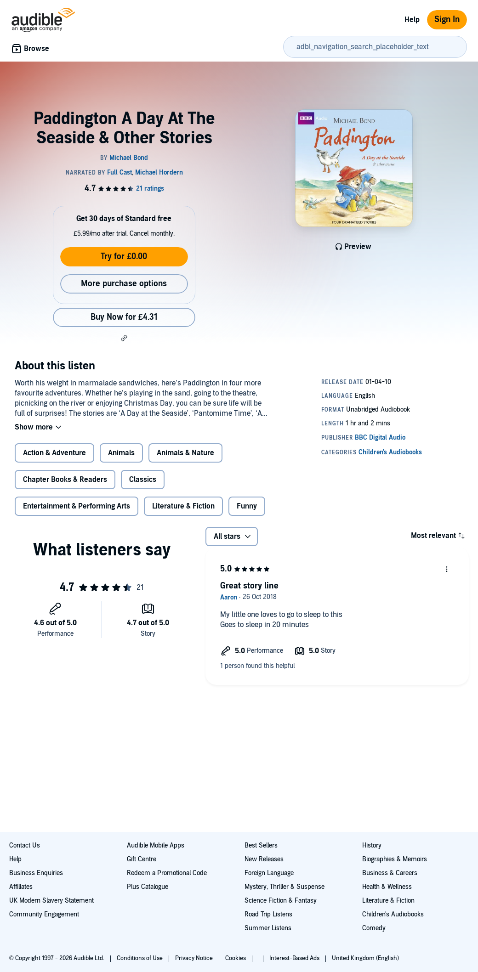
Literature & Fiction (183, 506)
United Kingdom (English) (365, 958)
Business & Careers (389, 873)
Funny (247, 506)
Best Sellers (261, 845)
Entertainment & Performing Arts (76, 506)
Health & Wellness (387, 887)
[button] (124, 338)
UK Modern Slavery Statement (51, 900)
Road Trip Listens (268, 914)
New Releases (264, 859)
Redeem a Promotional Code (167, 873)
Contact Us (24, 845)
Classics (142, 479)
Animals (121, 453)
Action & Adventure (54, 453)
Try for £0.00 (124, 256)
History (371, 845)
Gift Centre (141, 859)
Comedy (374, 928)
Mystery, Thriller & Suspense (284, 887)
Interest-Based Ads (295, 958)
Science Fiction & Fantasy (281, 900)
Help (412, 19)
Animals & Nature (185, 453)
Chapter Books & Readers (65, 479)
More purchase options (124, 283)
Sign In (447, 19)
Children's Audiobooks (393, 914)
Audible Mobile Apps (155, 845)
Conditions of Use (140, 958)
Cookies (236, 958)
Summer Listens (268, 928)
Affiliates (21, 887)
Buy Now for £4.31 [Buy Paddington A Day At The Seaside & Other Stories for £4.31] (124, 317)
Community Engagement (44, 914)
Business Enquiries (36, 873)
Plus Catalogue (147, 887)
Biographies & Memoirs (394, 859)
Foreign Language (269, 873)
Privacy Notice (194, 958)
